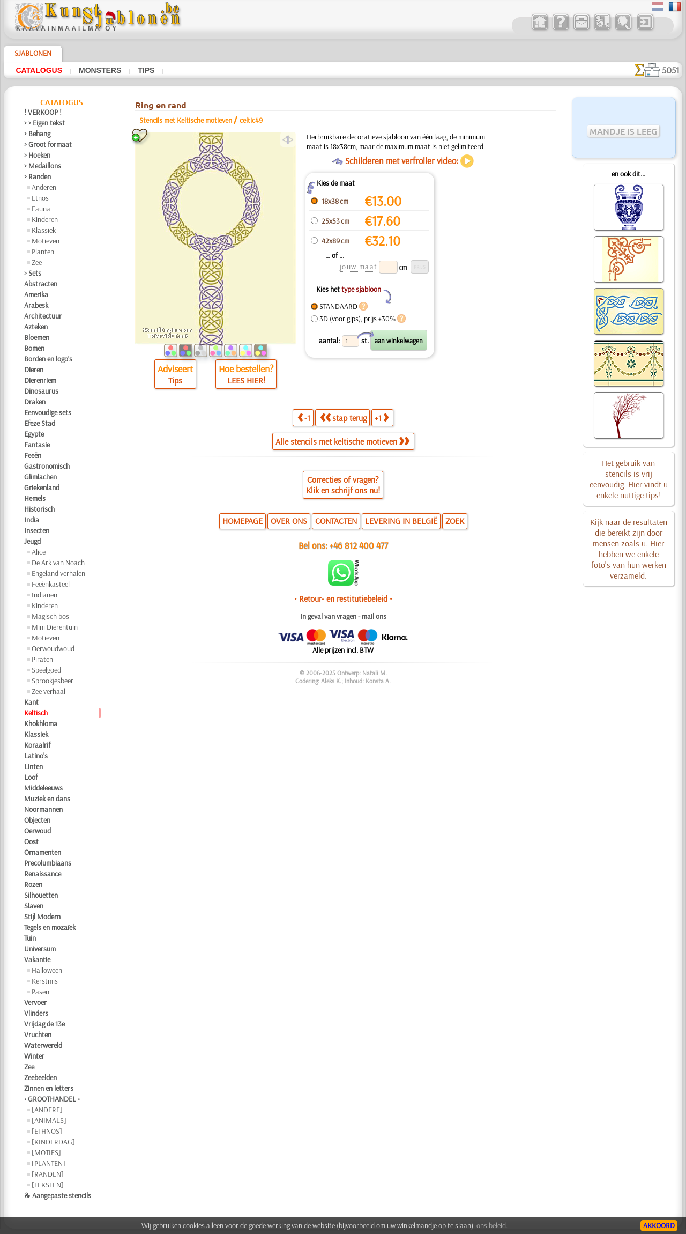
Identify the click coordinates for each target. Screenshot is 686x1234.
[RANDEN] (48, 1174)
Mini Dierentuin (55, 627)
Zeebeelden (40, 1077)
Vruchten (37, 1034)
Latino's (36, 755)
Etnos (40, 198)
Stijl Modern (42, 916)
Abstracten (40, 284)
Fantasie (37, 444)
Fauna (41, 208)
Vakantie (37, 959)
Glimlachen (40, 477)
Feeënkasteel (51, 584)
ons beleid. (492, 1225)
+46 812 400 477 (359, 545)
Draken (35, 402)
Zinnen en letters (48, 1088)
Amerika (36, 294)
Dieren (33, 369)
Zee (37, 262)
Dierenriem (40, 380)
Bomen (34, 348)
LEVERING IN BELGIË (401, 520)
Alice (39, 552)
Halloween (47, 970)
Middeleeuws (43, 788)
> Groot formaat (48, 144)
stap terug (343, 417)
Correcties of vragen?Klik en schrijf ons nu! (343, 485)
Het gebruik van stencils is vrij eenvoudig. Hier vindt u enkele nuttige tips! (629, 478)
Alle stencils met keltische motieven (342, 441)
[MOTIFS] (46, 1152)
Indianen (44, 595)
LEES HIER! (246, 380)
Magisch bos (50, 616)
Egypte (34, 434)
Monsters (100, 70)
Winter (34, 1056)
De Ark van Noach (58, 562)
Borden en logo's (48, 359)
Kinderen (45, 219)
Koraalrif (37, 745)
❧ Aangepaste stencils (57, 1195)
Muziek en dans (47, 798)
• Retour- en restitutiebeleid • (343, 598)
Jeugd (32, 541)
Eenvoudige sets (47, 412)
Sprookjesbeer (52, 680)
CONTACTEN (336, 520)
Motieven (45, 241)
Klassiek (44, 230)
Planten (43, 251)
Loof (31, 777)
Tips (146, 70)
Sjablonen (32, 53)
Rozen (33, 884)
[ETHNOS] (47, 1131)
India (31, 519)
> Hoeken (37, 155)
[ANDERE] (47, 1109)
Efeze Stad (39, 423)
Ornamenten (42, 852)
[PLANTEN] (48, 1163)
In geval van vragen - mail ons (343, 616)
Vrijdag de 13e (44, 1024)
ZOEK (454, 520)
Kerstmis (45, 981)
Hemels (35, 498)
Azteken (36, 326)
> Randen (37, 176)
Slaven (33, 906)
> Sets (32, 273)
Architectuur (43, 316)
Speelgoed (46, 670)
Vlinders (36, 1013)
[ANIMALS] (49, 1120)
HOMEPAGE (242, 520)
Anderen (44, 187)
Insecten (36, 530)
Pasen (40, 991)
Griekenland (41, 487)
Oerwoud (37, 831)
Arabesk (36, 305)
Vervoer (35, 1002)
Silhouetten (41, 895)
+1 (382, 417)
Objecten (37, 820)
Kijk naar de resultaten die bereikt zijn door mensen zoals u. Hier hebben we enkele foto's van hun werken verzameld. (628, 548)
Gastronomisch (47, 466)
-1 (303, 417)
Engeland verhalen (58, 573)
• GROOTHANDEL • (52, 1099)
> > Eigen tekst (44, 123)
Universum (40, 949)
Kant (31, 702)
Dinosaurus (41, 391)
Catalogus (39, 70)
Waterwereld (43, 1045)
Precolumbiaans (47, 863)
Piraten (42, 659)
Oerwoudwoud (53, 648)
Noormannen (43, 809)
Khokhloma (40, 723)
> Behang (37, 133)
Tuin (30, 938)
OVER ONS (289, 520)
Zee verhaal (48, 691)
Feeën (32, 455)
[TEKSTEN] (48, 1184)
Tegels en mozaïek (50, 927)
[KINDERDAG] (53, 1142)
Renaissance (42, 873)
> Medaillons (42, 166)
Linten (33, 766)
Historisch (39, 509)
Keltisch (36, 713)
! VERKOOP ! (43, 112)
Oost (31, 841)
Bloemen (36, 337)
